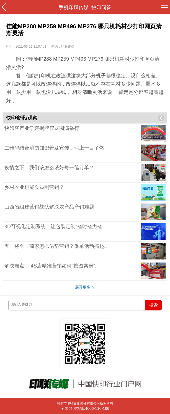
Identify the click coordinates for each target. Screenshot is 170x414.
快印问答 (101, 7)
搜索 (153, 305)
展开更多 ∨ (85, 287)
